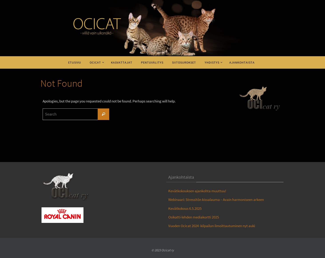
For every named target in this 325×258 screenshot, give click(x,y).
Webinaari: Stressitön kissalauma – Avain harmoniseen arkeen (216, 199)
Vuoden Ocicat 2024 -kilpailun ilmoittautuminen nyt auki (211, 225)
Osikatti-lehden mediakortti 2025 (193, 217)
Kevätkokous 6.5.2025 (185, 208)
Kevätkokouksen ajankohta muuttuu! (197, 190)
